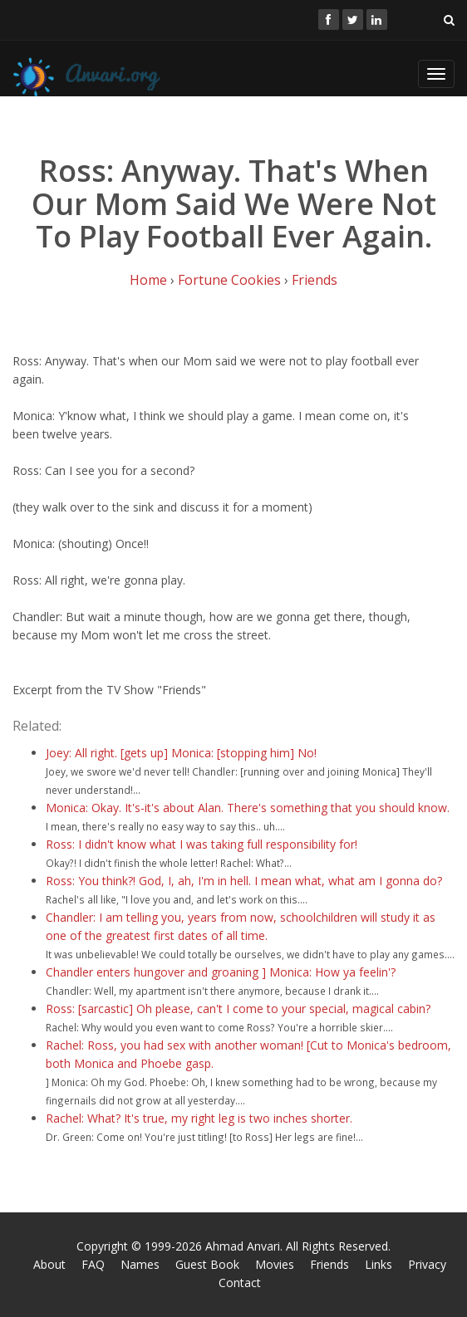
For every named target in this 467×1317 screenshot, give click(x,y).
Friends (314, 280)
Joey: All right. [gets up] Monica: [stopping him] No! (181, 753)
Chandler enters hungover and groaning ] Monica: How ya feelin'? (221, 972)
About (49, 1264)
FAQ (93, 1264)
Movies (274, 1264)
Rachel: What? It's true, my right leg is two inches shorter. (199, 1118)
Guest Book (207, 1264)
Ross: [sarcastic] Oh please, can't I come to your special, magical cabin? (238, 1008)
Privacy (427, 1264)
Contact (240, 1282)
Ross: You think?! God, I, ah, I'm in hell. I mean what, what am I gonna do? (244, 881)
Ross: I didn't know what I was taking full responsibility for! (201, 844)
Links (378, 1264)
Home (148, 280)
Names (140, 1264)
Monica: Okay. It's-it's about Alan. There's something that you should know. (248, 807)
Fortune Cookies (229, 280)
